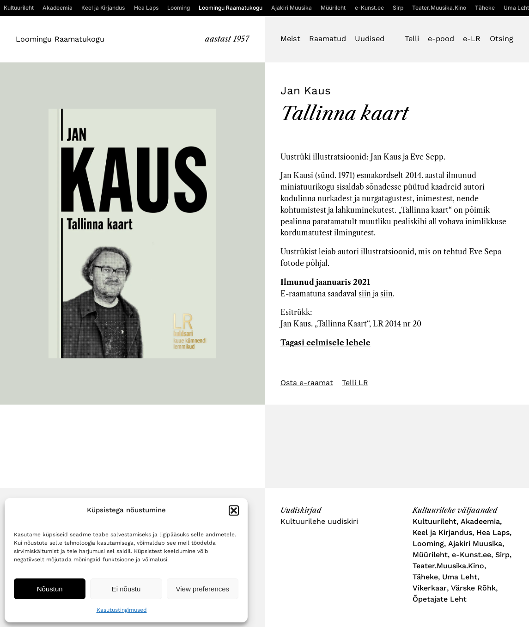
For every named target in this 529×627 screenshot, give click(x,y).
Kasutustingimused (122, 610)
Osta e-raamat (306, 382)
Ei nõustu (126, 589)
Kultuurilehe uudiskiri (319, 521)
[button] (233, 510)
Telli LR (355, 382)
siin (365, 293)
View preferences (203, 589)
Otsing (501, 38)
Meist (290, 38)
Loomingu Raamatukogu (60, 39)
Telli (412, 38)
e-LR (471, 38)
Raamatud (327, 38)
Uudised (369, 38)
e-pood (441, 38)
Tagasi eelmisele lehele (325, 342)
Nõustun (50, 589)
